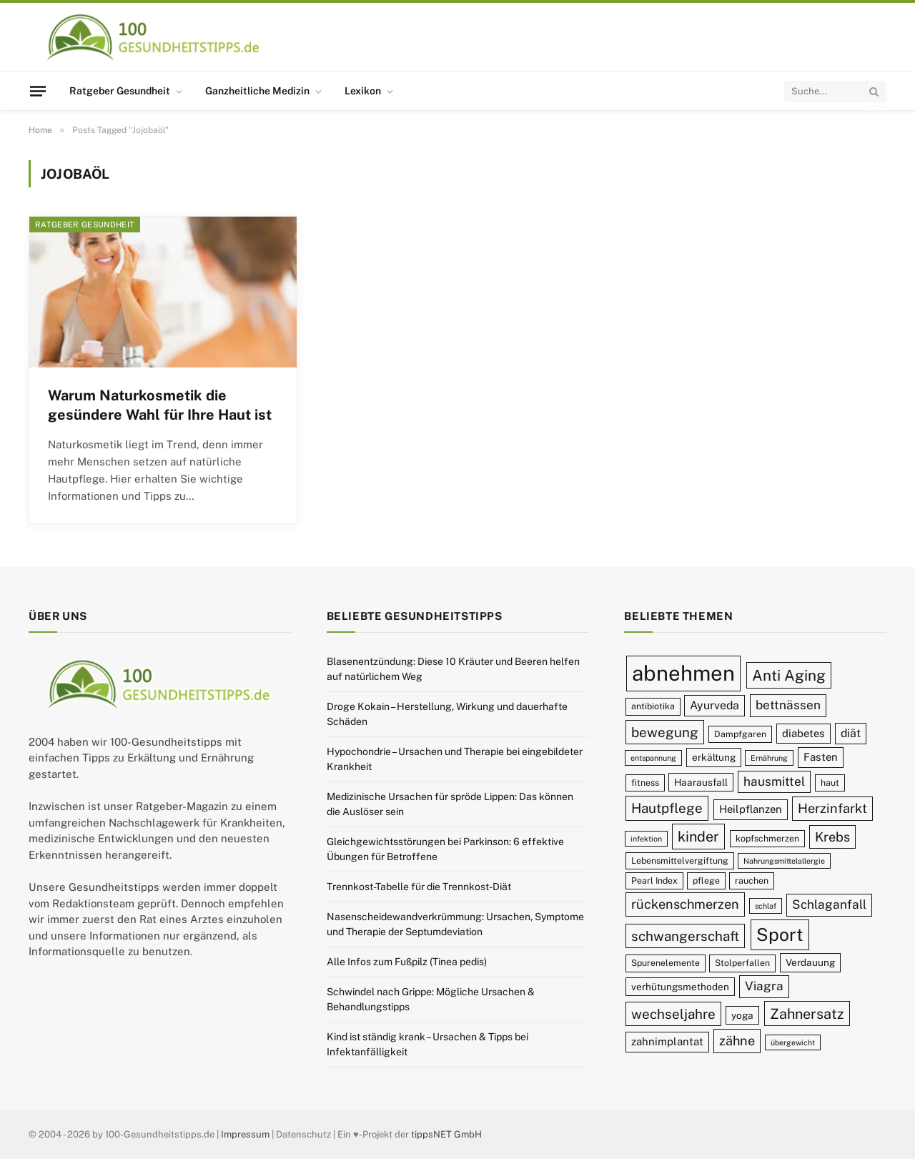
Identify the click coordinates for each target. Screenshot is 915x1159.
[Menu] (38, 90)
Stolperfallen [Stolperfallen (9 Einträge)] (742, 962)
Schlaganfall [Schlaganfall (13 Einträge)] (829, 904)
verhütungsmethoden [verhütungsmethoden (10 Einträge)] (680, 986)
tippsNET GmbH (446, 1134)
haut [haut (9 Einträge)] (830, 782)
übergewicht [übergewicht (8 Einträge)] (793, 1042)
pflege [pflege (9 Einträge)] (706, 880)
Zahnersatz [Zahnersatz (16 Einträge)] (807, 1013)
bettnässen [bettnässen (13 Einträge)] (788, 705)
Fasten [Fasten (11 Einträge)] (820, 757)
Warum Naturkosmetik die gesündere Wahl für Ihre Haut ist (160, 405)
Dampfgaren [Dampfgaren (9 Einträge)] (740, 734)
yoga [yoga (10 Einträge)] (742, 1015)
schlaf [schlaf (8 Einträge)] (765, 906)
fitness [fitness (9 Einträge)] (645, 782)
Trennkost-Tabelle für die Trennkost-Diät (419, 886)
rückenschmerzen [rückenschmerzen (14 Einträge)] (685, 904)
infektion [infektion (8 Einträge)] (646, 838)
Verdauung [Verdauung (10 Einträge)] (810, 962)
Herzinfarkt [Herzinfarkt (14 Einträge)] (832, 808)
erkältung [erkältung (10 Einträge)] (714, 757)
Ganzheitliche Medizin (257, 91)
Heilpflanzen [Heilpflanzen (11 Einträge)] (750, 809)
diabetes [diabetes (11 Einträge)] (803, 733)
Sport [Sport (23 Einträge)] (779, 934)
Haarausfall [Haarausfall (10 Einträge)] (701, 782)
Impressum (245, 1134)
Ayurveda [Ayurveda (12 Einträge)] (714, 705)
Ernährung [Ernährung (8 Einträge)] (769, 758)
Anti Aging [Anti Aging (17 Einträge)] (789, 675)
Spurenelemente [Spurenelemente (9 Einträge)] (665, 962)
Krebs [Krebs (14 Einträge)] (832, 836)
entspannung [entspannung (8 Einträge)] (653, 758)
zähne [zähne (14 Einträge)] (737, 1040)
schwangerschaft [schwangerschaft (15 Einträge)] (685, 936)
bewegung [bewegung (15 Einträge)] (664, 732)
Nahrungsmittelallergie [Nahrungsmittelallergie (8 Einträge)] (784, 861)
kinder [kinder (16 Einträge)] (698, 836)
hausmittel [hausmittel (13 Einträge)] (774, 781)
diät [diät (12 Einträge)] (851, 733)
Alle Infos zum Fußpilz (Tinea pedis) (407, 961)
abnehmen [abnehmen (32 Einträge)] (683, 673)
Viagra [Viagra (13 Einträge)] (764, 986)
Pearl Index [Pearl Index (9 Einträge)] (654, 880)
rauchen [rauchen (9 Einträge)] (751, 880)
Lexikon (363, 91)
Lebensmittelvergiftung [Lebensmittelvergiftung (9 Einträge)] (679, 860)
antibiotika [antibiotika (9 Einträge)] (653, 706)
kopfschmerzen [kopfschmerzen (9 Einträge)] (767, 838)
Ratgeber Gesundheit (119, 91)
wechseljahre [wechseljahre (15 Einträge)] (673, 1014)
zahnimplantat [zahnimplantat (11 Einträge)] (667, 1041)
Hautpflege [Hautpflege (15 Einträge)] (667, 808)
